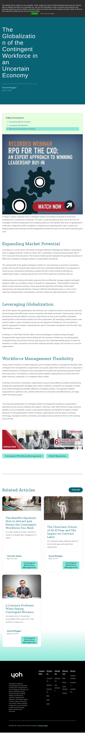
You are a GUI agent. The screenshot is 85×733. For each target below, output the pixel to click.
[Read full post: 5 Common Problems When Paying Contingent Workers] (21, 587)
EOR (48, 699)
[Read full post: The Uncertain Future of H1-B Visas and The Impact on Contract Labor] (63, 508)
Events (64, 693)
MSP (48, 703)
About (72, 671)
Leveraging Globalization (18, 125)
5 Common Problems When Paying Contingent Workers (20, 609)
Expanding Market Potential (19, 122)
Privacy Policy (43, 726)
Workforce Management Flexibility (22, 129)
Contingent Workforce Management (23, 456)
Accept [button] (34, 13)
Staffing (49, 685)
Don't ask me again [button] (47, 13)
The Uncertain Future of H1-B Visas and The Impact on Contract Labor (62, 532)
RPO (48, 695)
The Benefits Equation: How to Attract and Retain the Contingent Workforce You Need (22, 523)
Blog (63, 678)
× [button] (2, 3)
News (64, 682)
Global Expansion (57, 456)
